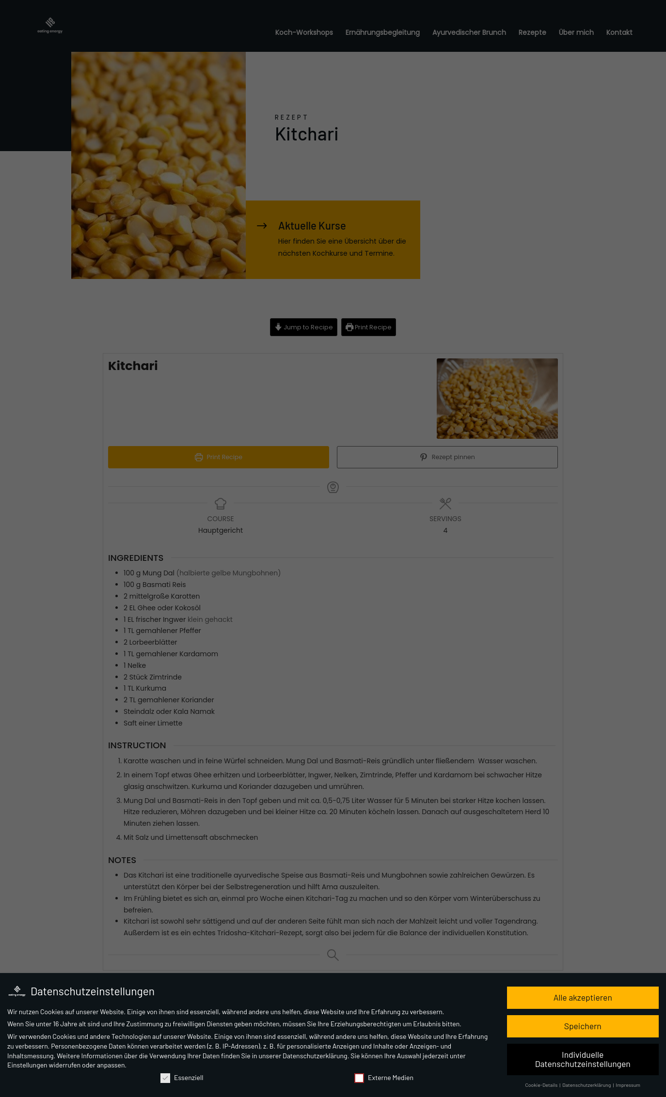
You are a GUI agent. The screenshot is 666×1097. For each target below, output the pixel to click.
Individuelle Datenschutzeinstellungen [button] (583, 1060)
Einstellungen (27, 1066)
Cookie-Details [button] (541, 1085)
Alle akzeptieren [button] (583, 997)
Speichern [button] (583, 1026)
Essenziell (181, 1078)
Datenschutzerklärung (315, 1056)
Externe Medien (383, 1078)
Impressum (628, 1085)
